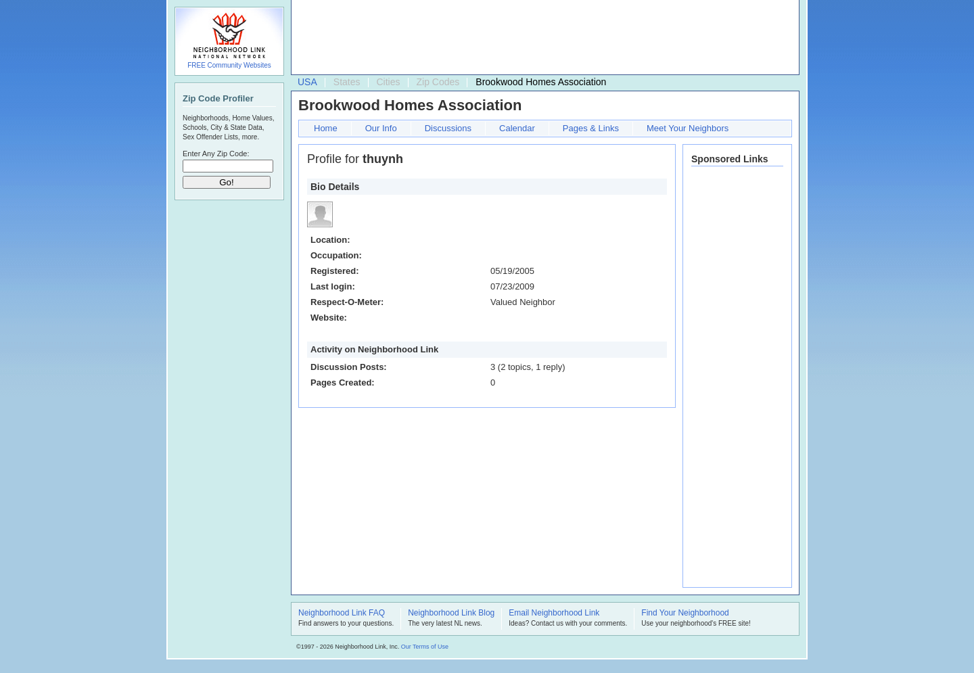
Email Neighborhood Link (554, 613)
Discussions (448, 128)
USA (307, 81)
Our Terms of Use (424, 646)
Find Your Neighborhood (684, 613)
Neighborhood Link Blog (451, 613)
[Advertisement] (542, 37)
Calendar (517, 128)
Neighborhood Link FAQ (341, 613)
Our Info (381, 128)
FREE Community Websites (229, 65)
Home (326, 128)
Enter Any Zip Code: (216, 153)
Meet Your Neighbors (687, 128)
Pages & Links (591, 128)
